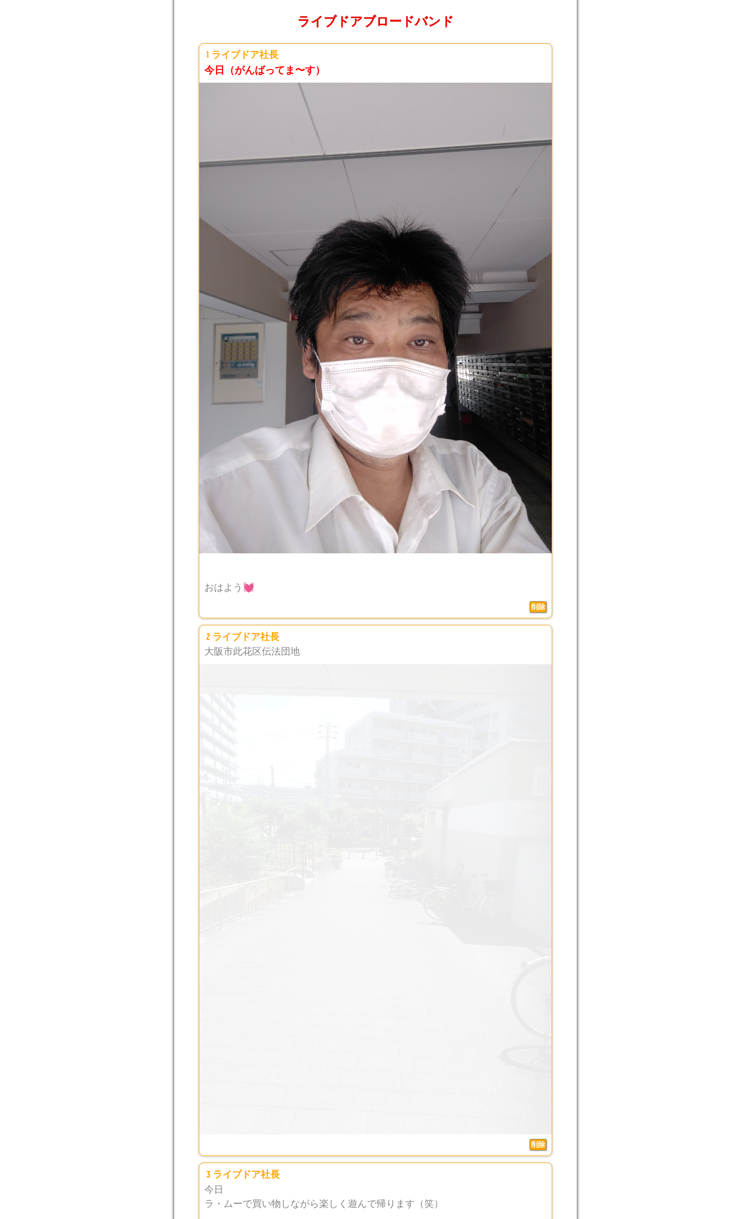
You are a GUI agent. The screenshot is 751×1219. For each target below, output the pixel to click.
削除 (538, 607)
